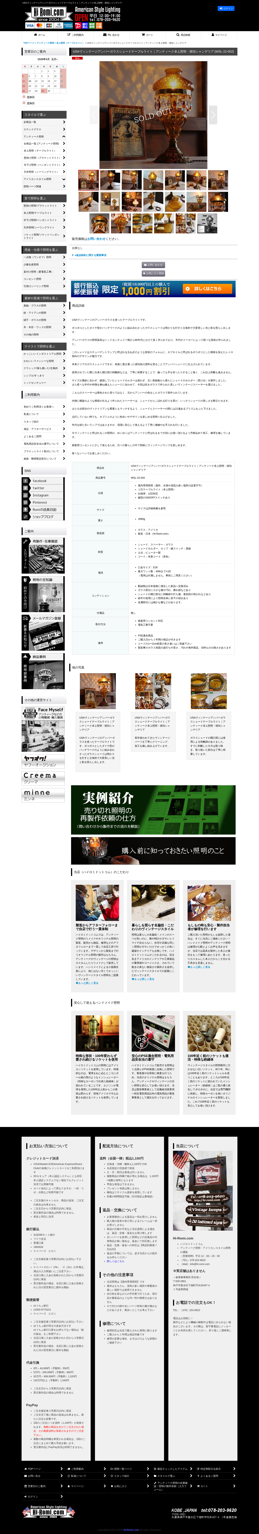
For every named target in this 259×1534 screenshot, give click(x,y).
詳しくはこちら (115, 1261)
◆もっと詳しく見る (87, 983)
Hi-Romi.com (131, 1529)
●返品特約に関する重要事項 (89, 255)
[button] (76, 35)
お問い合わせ (96, 239)
